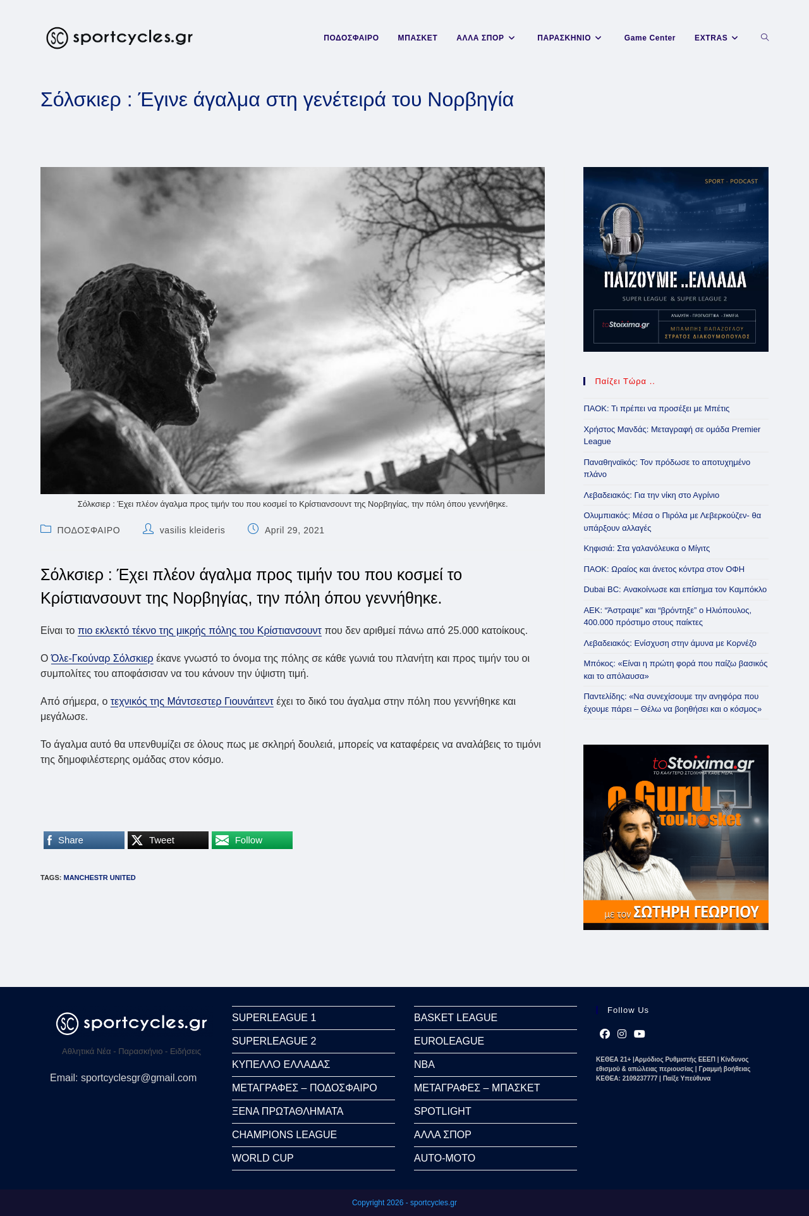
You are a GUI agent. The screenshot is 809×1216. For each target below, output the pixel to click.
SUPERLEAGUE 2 (274, 1041)
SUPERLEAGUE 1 (274, 1017)
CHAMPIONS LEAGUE (284, 1134)
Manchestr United (99, 877)
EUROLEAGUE (449, 1041)
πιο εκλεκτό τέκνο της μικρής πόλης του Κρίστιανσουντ (200, 630)
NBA (424, 1064)
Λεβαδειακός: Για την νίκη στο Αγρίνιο (651, 495)
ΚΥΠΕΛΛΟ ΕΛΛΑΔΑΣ (281, 1064)
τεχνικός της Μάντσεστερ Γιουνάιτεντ (192, 701)
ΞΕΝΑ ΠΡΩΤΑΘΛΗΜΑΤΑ (287, 1111)
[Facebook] (605, 1034)
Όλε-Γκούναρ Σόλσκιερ (102, 658)
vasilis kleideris (193, 530)
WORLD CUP (263, 1158)
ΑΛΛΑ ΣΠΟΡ (442, 1134)
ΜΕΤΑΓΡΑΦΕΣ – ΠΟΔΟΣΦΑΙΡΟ (304, 1088)
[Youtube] (639, 1034)
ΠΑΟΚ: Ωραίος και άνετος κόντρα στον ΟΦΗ (664, 569)
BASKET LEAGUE (455, 1017)
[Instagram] (621, 1034)
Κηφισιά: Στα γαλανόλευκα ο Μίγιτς (646, 548)
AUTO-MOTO (444, 1158)
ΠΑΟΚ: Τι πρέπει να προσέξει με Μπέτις (656, 408)
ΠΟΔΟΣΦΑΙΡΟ (89, 530)
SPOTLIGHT (442, 1111)
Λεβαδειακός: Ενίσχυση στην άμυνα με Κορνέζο (670, 643)
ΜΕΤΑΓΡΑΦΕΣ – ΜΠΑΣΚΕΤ (477, 1088)
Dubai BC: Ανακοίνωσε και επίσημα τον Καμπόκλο (675, 589)
